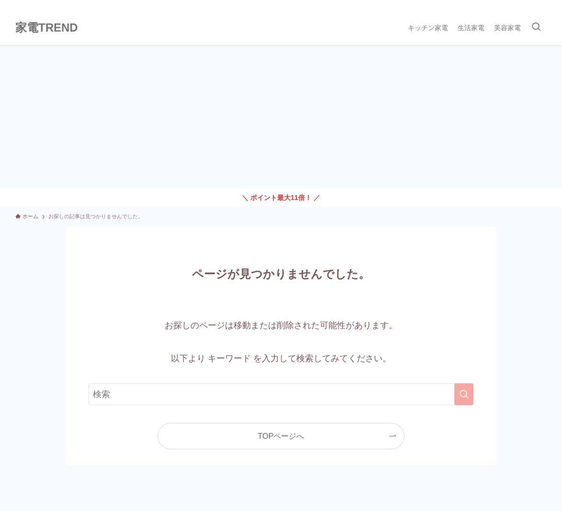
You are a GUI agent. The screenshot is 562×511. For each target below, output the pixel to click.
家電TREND (46, 27)
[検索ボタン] (536, 28)
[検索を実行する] (463, 394)
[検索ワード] (281, 394)
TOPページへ (281, 436)
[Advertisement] (281, 117)
